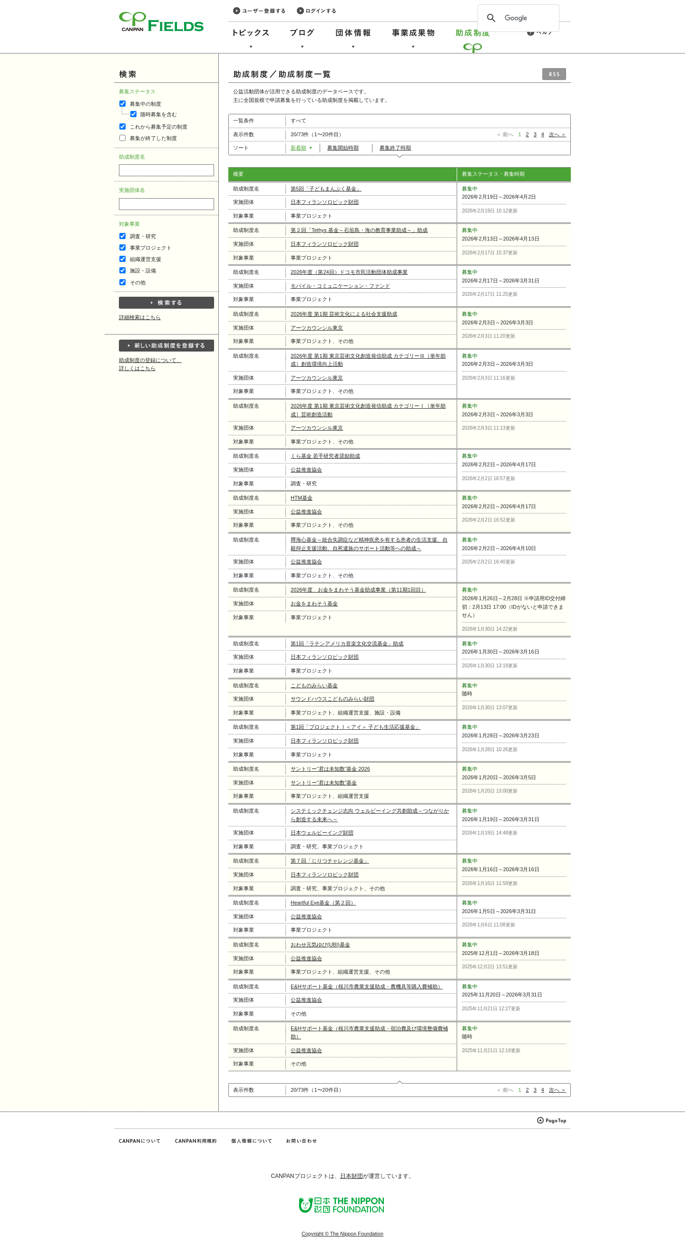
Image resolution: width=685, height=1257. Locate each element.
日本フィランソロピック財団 (325, 202)
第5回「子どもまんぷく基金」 (326, 188)
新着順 (302, 148)
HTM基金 (302, 498)
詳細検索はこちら (140, 317)
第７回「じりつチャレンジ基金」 (330, 861)
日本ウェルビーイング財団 (322, 832)
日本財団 (351, 1176)
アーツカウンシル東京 (317, 328)
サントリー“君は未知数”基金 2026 (330, 769)
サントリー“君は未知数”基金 (324, 782)
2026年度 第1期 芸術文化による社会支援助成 (344, 314)
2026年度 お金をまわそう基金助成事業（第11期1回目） (358, 590)
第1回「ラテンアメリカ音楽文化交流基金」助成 (347, 643)
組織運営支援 (145, 259)
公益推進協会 (306, 470)
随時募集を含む (158, 114)
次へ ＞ (557, 134)
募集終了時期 (398, 148)
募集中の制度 (145, 104)
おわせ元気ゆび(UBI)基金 (320, 944)
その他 (138, 282)
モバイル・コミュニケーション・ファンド (340, 286)
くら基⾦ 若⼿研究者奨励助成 (325, 456)
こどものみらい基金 (314, 685)
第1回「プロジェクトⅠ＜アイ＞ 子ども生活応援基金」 (356, 727)
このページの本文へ (28, 0)
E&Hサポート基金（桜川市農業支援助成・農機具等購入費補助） (367, 986)
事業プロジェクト (151, 248)
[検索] (517, 18)
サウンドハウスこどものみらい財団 (332, 699)
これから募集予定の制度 (158, 127)
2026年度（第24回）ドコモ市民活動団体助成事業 (349, 272)
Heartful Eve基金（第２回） (323, 902)
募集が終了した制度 (153, 138)
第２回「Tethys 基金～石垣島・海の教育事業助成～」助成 (359, 230)
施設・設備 (143, 270)
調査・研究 (143, 236)
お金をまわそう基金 (314, 603)
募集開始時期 (346, 148)
